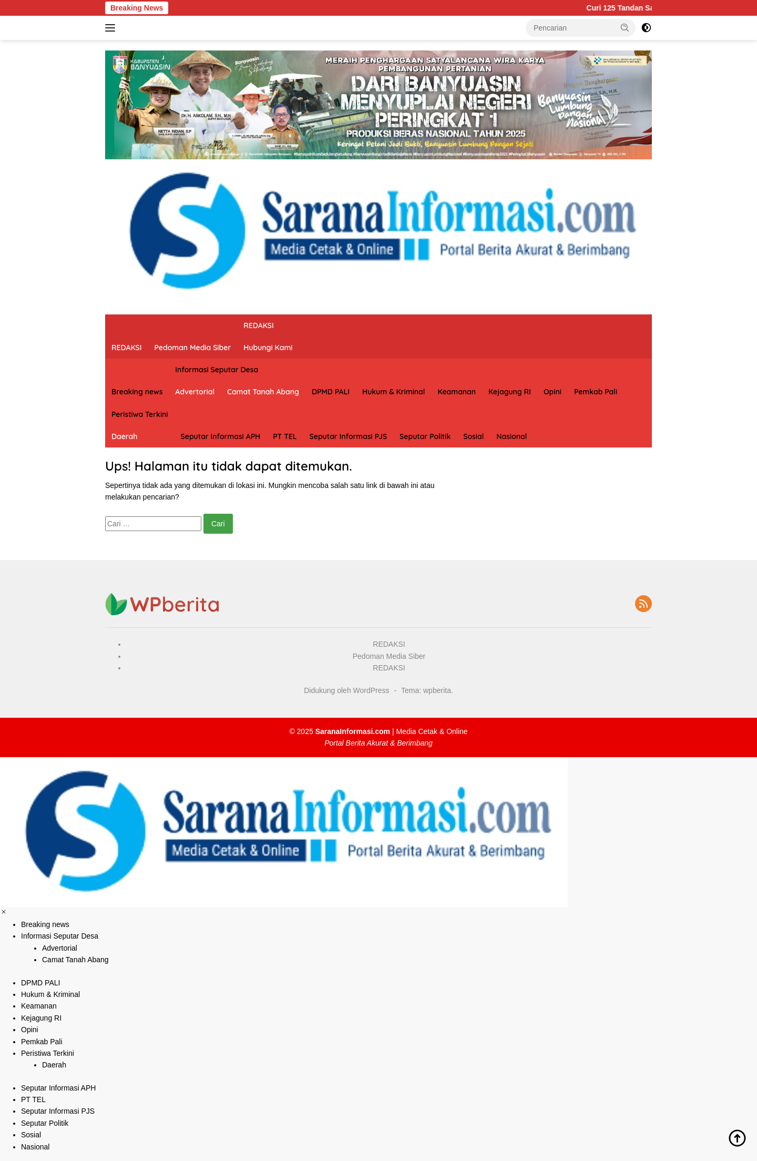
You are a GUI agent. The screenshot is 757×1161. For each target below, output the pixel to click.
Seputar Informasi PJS (348, 436)
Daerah (124, 436)
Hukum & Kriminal (393, 391)
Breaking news (136, 391)
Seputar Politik (425, 436)
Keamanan (456, 391)
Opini (552, 391)
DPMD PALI (331, 391)
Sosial (473, 436)
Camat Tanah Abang (263, 391)
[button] (625, 27)
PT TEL (284, 436)
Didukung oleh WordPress (346, 690)
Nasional (511, 436)
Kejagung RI (509, 391)
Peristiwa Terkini (139, 414)
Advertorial (194, 391)
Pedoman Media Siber (193, 347)
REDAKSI (126, 347)
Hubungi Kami (267, 347)
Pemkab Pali (595, 391)
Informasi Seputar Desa (216, 369)
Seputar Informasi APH (221, 436)
